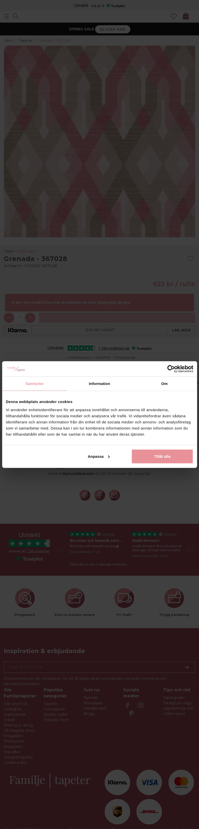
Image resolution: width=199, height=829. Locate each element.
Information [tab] (99, 383)
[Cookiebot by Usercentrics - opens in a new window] (171, 369)
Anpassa (99, 456)
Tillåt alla (162, 456)
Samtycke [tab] (34, 383)
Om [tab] (164, 383)
